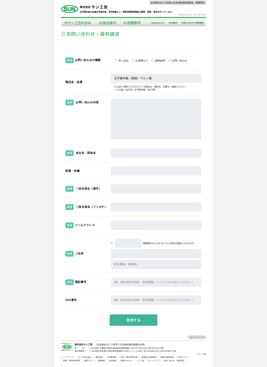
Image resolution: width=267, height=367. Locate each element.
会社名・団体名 (86, 152)
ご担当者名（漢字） (88, 188)
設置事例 (132, 22)
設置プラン (88, 361)
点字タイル (182, 357)
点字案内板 (111, 357)
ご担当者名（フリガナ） (91, 206)
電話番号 (80, 281)
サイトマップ (185, 15)
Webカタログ (158, 22)
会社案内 (173, 22)
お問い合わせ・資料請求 (192, 22)
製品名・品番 (74, 82)
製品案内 (108, 22)
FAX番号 (71, 300)
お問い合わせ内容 (87, 102)
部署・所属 (72, 170)
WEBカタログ (126, 361)
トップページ (199, 15)
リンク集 (201, 354)
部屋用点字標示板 (149, 357)
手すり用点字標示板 (129, 357)
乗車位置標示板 (167, 357)
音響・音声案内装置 (71, 361)
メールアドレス (85, 225)
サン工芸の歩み (78, 22)
